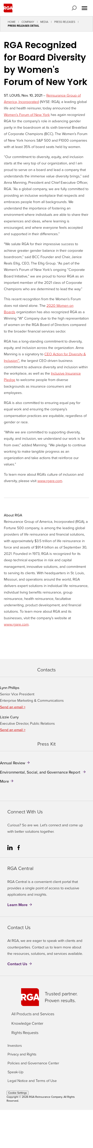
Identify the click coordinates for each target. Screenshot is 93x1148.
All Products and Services (32, 1014)
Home (12, 22)
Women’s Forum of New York (27, 114)
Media (44, 22)
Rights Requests (24, 1032)
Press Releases (64, 22)
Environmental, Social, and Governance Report (40, 772)
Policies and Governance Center (33, 1063)
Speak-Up (15, 1072)
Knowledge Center (27, 1023)
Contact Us (17, 964)
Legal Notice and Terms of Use (32, 1080)
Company (28, 22)
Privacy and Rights (22, 1054)
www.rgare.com (49, 481)
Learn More (17, 904)
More (4, 781)
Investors (15, 1045)
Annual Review (12, 763)
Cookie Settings (17, 1093)
